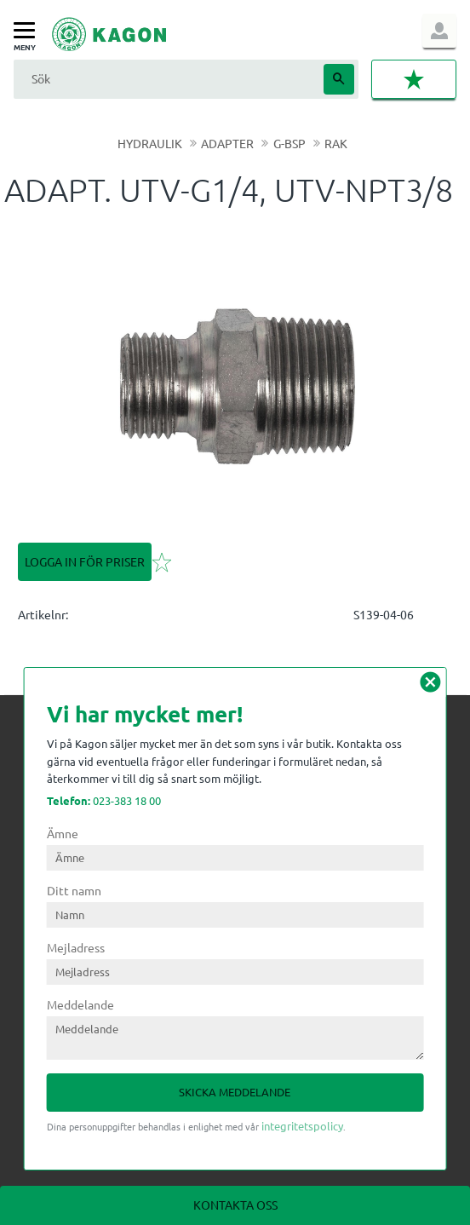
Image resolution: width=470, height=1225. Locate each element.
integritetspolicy (302, 1126)
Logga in (439, 31)
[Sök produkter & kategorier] (166, 79)
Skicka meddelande (234, 1091)
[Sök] (339, 79)
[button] (28, 31)
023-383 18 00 (104, 800)
